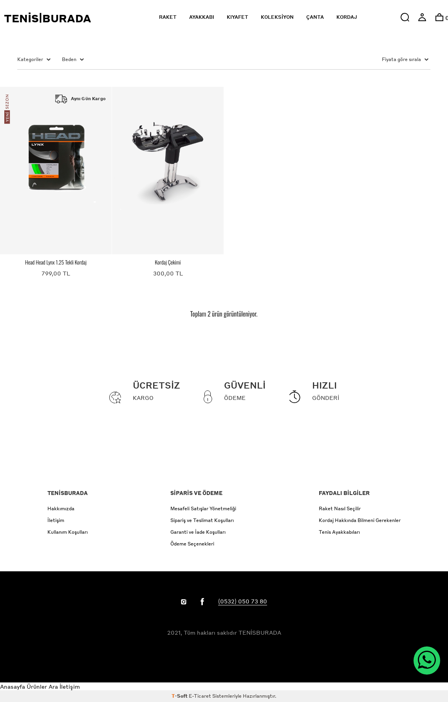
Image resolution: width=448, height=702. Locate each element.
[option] (439, 17)
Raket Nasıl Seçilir (340, 508)
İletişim (55, 520)
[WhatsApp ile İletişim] (427, 660)
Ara (53, 686)
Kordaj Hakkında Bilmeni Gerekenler (360, 520)
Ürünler (37, 686)
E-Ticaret (200, 696)
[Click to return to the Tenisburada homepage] (61, 17)
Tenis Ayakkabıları (339, 532)
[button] (405, 17)
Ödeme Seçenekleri (192, 544)
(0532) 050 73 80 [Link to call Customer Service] (242, 601)
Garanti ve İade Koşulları (198, 532)
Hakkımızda (60, 508)
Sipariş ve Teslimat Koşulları (202, 520)
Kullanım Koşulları (67, 532)
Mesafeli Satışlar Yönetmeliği (203, 508)
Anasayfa (12, 686)
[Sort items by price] (382, 59)
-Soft (180, 696)
